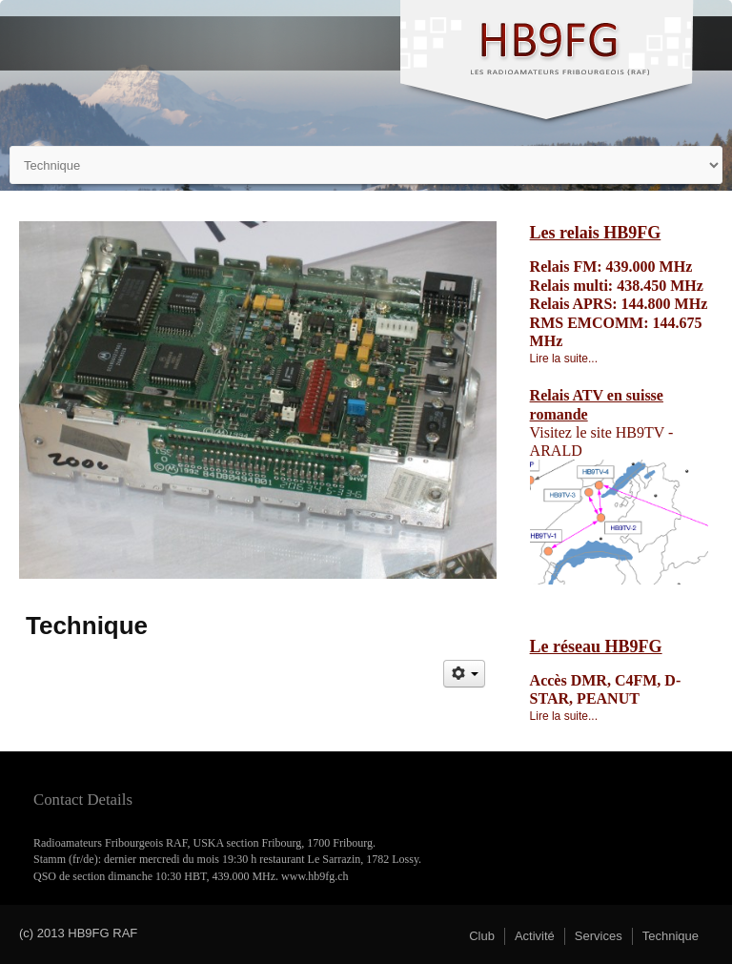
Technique (670, 936)
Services (598, 936)
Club (482, 936)
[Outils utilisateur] (464, 673)
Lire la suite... (564, 358)
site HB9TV (627, 432)
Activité (535, 936)
